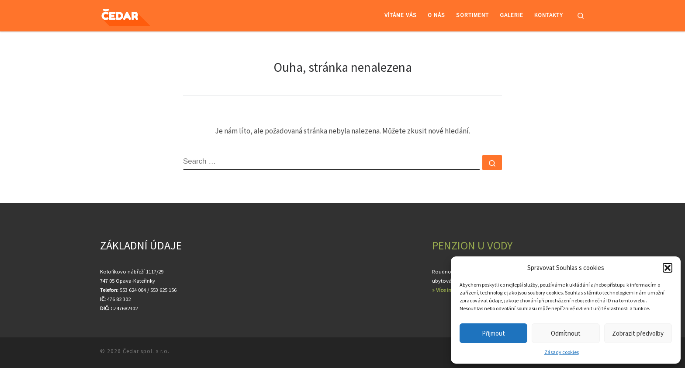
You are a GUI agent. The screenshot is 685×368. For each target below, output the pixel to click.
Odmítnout (566, 333)
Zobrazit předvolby (638, 333)
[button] (667, 267)
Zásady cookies (561, 352)
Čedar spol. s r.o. (146, 351)
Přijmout (493, 333)
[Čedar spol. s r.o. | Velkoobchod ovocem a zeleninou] (133, 15)
